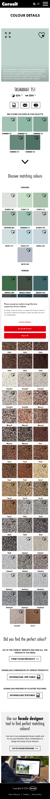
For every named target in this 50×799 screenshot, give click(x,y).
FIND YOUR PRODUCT (25, 658)
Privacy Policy (36, 794)
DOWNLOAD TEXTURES (25, 695)
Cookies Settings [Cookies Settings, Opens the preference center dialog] (25, 322)
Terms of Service (14, 794)
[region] (25, 319)
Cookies (26, 794)
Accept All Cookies (25, 329)
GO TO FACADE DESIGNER (25, 748)
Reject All (25, 336)
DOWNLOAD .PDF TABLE (25, 677)
